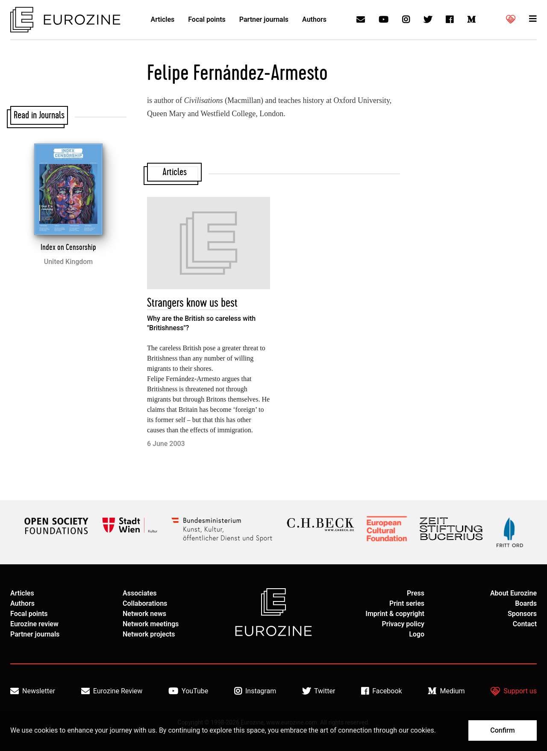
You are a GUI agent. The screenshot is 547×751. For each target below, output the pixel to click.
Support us (514, 691)
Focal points (207, 19)
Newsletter (32, 691)
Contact (525, 624)
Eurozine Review (112, 691)
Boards (526, 603)
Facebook (381, 691)
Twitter (318, 691)
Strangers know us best (192, 303)
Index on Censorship (68, 247)
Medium (446, 691)
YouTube (188, 691)
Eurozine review (34, 624)
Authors (314, 19)
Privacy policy (403, 624)
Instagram (255, 691)
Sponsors (522, 614)
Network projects (149, 634)
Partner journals (263, 19)
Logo (416, 634)
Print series (406, 603)
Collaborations (145, 603)
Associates (140, 593)
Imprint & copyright (394, 614)
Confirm (502, 730)
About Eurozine (513, 593)
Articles (163, 19)
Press (415, 593)
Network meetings (151, 624)
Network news (144, 614)
